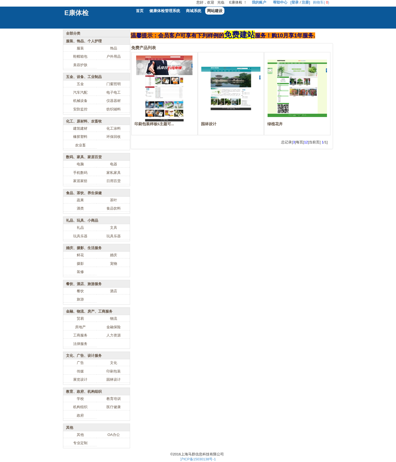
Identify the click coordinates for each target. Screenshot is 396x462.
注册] (306, 2)
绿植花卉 (275, 124)
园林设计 (208, 124)
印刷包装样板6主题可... (154, 124)
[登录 (294, 2)
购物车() (321, 2)
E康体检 (76, 12)
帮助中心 (280, 2)
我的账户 (259, 2)
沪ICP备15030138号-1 (198, 459)
